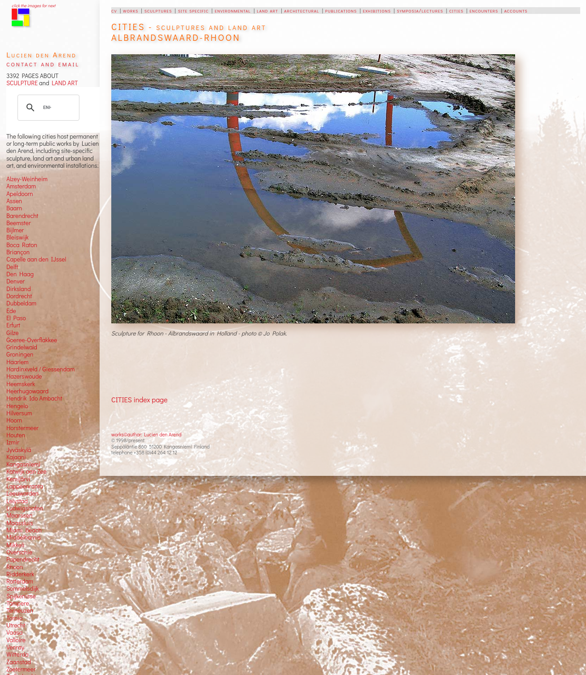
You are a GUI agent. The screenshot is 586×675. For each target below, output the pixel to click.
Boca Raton (21, 245)
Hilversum (19, 413)
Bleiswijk (17, 237)
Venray (15, 647)
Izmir (12, 442)
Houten (15, 435)
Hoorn (14, 420)
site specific (193, 10)
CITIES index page (139, 399)
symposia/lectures (420, 10)
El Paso (16, 318)
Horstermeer (22, 428)
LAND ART (63, 83)
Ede (11, 311)
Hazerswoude (24, 376)
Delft (12, 267)
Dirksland (18, 289)
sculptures (158, 10)
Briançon (18, 252)
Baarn (14, 208)
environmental (233, 10)
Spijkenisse (21, 596)
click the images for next (33, 6)
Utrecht (15, 625)
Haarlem (17, 362)
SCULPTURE (22, 83)
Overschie (19, 552)
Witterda (17, 654)
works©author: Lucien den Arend (146, 434)
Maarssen (19, 515)
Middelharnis (23, 537)
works (130, 10)
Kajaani (16, 457)
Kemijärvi (18, 479)
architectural (301, 10)
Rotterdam (19, 581)
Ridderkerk (20, 574)
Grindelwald (21, 347)
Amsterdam (21, 186)
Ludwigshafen (24, 508)
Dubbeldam (21, 303)
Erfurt (13, 325)
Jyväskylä (18, 450)
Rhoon (14, 567)
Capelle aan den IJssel (36, 259)
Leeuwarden (22, 493)
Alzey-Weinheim (27, 179)
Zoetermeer (20, 669)
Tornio (14, 618)
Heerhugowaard (27, 391)
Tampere (17, 603)
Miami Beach (24, 530)
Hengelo (17, 406)
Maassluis (19, 523)
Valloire (16, 640)
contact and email (42, 63)
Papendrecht (22, 559)
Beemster (18, 223)
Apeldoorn (19, 194)
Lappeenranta (24, 486)
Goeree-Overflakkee (31, 340)
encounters (483, 10)
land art (267, 10)
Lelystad (17, 501)
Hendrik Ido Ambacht (34, 398)
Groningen (19, 354)
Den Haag (20, 274)
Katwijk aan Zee (26, 471)
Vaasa (14, 632)
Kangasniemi (23, 464)
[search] (47, 107)
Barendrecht (22, 216)
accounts (516, 10)
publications (341, 10)
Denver (15, 281)
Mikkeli (15, 545)
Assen (14, 201)
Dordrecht (19, 296)
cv (114, 10)
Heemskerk (20, 384)
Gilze (12, 333)
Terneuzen (19, 610)
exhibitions (377, 10)
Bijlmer (15, 230)
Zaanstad (18, 662)
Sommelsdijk (22, 588)
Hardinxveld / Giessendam (40, 369)
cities (456, 10)
